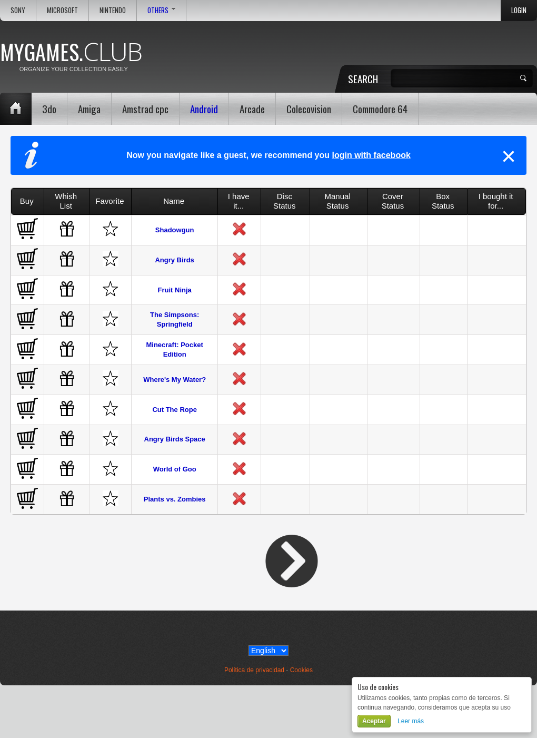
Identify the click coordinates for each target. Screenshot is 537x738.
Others (161, 10)
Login (518, 10)
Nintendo (113, 10)
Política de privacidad (254, 670)
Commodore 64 (380, 108)
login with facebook (371, 155)
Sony (18, 10)
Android (204, 108)
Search (363, 78)
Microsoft (62, 10)
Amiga (89, 108)
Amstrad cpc (145, 108)
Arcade (252, 108)
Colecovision (308, 108)
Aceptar (374, 721)
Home (16, 109)
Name (173, 200)
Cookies (301, 670)
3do (49, 108)
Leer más (410, 721)
